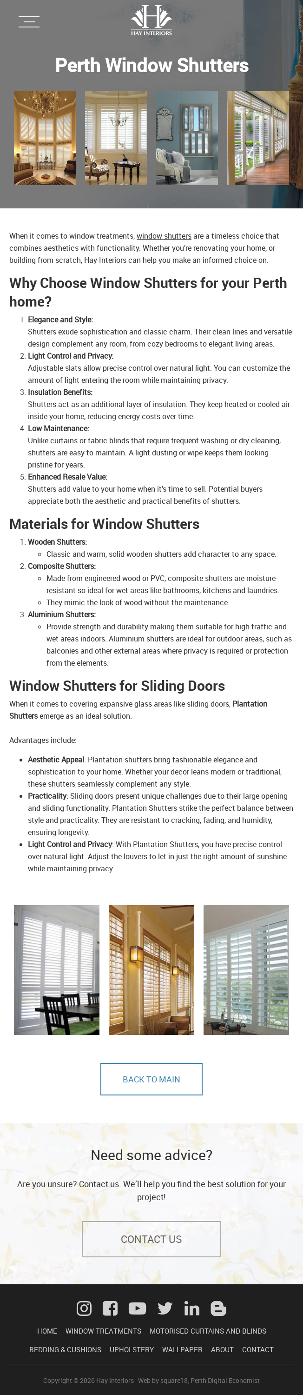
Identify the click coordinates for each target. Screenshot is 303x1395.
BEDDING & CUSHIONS (65, 1349)
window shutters (164, 236)
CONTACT (258, 1349)
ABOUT (222, 1349)
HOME (47, 1330)
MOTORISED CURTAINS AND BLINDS (208, 1330)
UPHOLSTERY (132, 1349)
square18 (174, 1380)
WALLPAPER (182, 1349)
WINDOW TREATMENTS (103, 1330)
